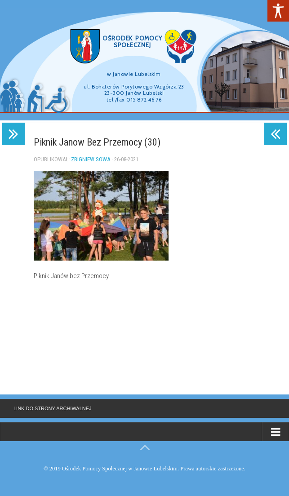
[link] (278, 11)
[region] (144, 60)
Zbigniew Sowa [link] (90, 159)
